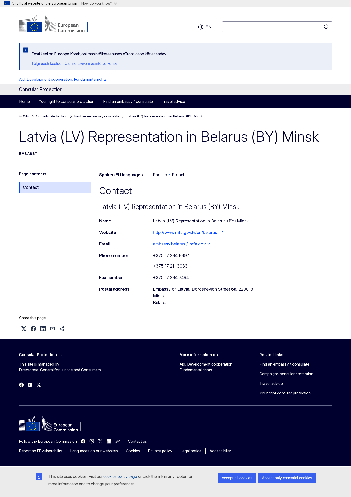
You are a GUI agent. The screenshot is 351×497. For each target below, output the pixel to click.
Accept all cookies (237, 478)
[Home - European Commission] (58, 24)
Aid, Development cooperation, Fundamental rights (63, 79)
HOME (24, 116)
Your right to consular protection (66, 101)
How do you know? (99, 3)
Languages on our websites (94, 450)
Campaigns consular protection (286, 373)
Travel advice (173, 101)
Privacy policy (160, 450)
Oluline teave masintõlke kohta (91, 63)
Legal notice (190, 450)
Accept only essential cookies (287, 478)
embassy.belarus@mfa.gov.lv (181, 243)
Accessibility (220, 450)
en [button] (205, 27)
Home (24, 101)
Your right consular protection (285, 393)
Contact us (137, 441)
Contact (31, 187)
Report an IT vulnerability (40, 450)
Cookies (133, 450)
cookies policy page (120, 476)
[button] (24, 328)
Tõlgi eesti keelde (46, 63)
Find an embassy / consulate (128, 101)
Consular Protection (51, 116)
